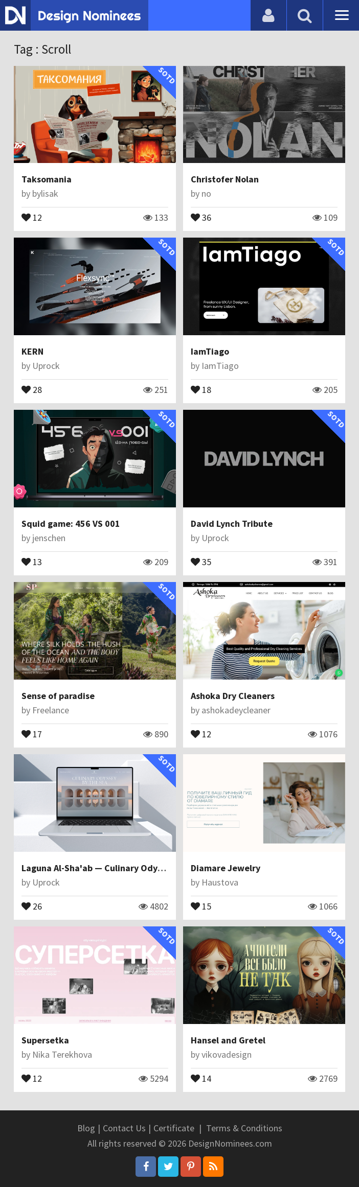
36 (201, 217)
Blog (86, 1128)
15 (201, 905)
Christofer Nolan (225, 179)
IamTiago (210, 351)
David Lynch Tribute (232, 523)
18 (201, 389)
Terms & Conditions (244, 1128)
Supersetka (45, 1040)
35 (201, 561)
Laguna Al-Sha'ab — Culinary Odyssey (98, 868)
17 (31, 733)
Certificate (173, 1128)
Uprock (46, 365)
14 (201, 1078)
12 (31, 217)
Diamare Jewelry (225, 868)
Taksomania (46, 179)
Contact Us (124, 1128)
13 (31, 561)
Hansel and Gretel (228, 1040)
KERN (32, 351)
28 (31, 389)
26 (31, 905)
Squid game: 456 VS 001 (70, 523)
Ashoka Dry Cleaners (233, 696)
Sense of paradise (58, 696)
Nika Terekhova (62, 1054)
